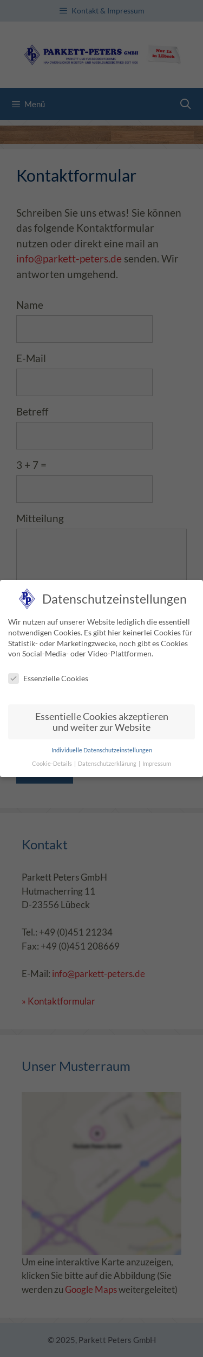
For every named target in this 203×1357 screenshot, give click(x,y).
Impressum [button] (156, 763)
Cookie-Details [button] (52, 763)
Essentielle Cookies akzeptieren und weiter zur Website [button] (101, 721)
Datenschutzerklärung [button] (107, 763)
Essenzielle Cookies (48, 678)
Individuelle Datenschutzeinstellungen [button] (101, 750)
